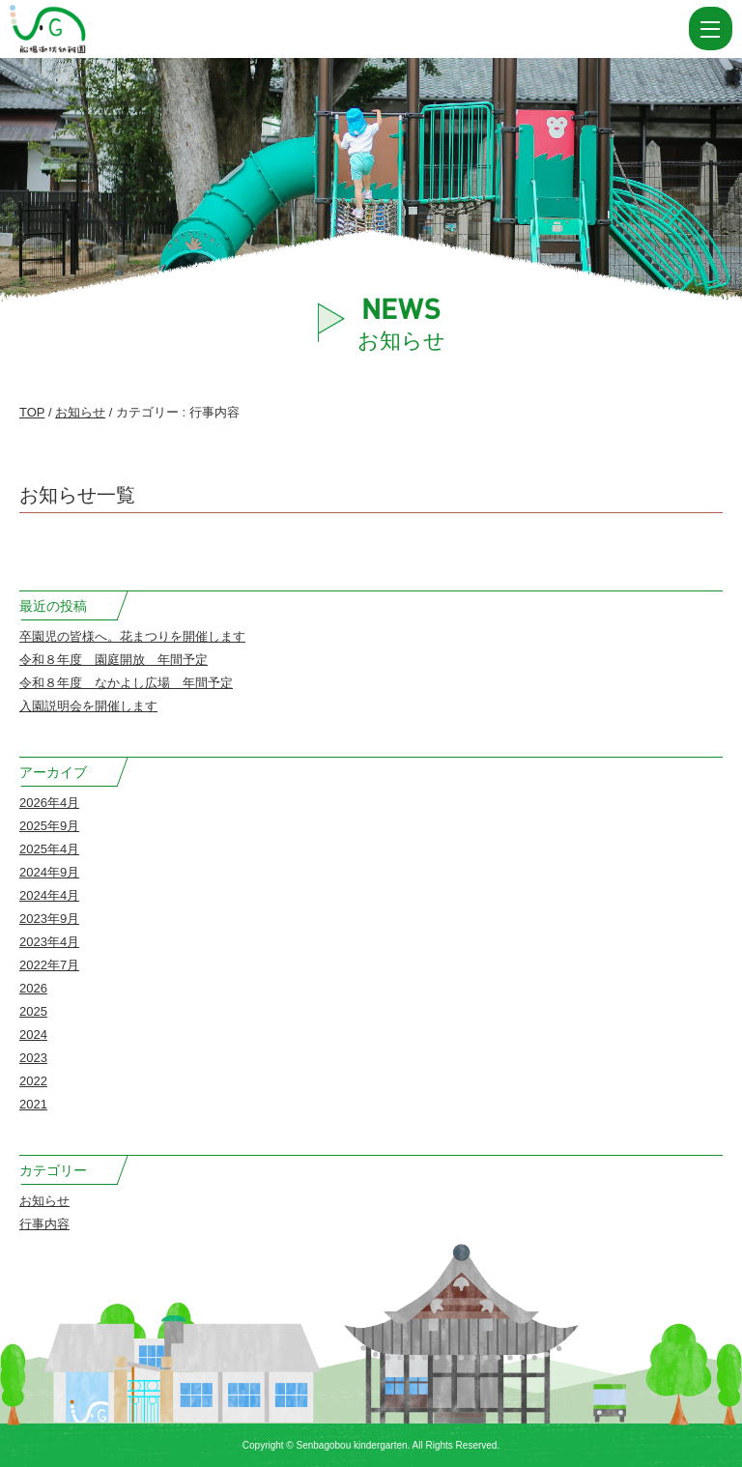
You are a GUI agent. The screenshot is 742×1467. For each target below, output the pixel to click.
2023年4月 (49, 942)
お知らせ (80, 412)
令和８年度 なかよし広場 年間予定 (126, 683)
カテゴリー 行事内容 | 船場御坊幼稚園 (94, 29)
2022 (33, 1081)
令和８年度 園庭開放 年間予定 (113, 659)
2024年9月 (49, 872)
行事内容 (44, 1224)
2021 (33, 1104)
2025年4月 (49, 849)
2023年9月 (49, 918)
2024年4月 (49, 895)
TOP (31, 412)
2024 (33, 1034)
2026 (33, 988)
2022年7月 (49, 965)
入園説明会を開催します (88, 706)
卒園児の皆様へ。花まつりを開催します (132, 636)
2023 (33, 1057)
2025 (33, 1011)
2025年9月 (49, 826)
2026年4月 (49, 802)
